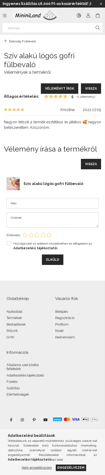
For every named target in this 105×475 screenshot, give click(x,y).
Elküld (52, 260)
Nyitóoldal (15, 312)
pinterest (34, 419)
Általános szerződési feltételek (23, 367)
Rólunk (12, 331)
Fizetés (12, 382)
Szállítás (13, 388)
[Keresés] (52, 27)
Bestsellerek (16, 324)
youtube (45, 419)
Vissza (91, 88)
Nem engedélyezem (37, 468)
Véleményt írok (59, 88)
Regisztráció (64, 318)
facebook (11, 419)
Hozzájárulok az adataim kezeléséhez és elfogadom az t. (52, 246)
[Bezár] (101, 4)
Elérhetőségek (18, 394)
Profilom (62, 324)
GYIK (10, 337)
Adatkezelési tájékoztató (25, 375)
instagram (22, 419)
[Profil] (88, 15)
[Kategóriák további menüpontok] (4, 15)
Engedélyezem (71, 468)
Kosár (59, 331)
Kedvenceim (65, 337)
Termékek (14, 318)
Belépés (61, 312)
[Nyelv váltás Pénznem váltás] (79, 15)
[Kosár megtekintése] (97, 15)
